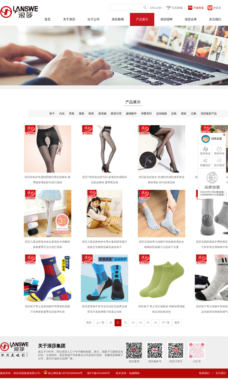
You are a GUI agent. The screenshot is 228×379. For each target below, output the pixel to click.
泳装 (174, 113)
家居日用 (116, 113)
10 (110, 322)
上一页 (100, 322)
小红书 (197, 361)
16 (155, 322)
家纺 (183, 113)
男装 (71, 113)
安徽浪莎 (205, 162)
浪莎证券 (191, 19)
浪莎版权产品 (209, 113)
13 (133, 322)
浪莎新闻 (118, 19)
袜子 (52, 113)
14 (140, 322)
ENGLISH (156, 7)
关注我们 (215, 19)
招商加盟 (216, 138)
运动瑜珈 (161, 113)
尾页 (177, 322)
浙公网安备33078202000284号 (63, 373)
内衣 (62, 113)
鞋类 (91, 113)
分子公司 (93, 19)
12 (125, 322)
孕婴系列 (146, 113)
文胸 (193, 113)
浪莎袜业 (205, 150)
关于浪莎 (69, 19)
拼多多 (217, 7)
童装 (81, 113)
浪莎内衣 (219, 150)
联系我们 (204, 373)
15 (148, 322)
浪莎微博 (134, 361)
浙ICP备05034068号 (98, 373)
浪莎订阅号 (175, 361)
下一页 (166, 322)
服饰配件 (131, 113)
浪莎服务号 (155, 361)
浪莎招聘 (166, 19)
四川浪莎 (219, 162)
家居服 (102, 113)
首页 (47, 19)
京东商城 (177, 7)
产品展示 (142, 19)
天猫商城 (198, 7)
